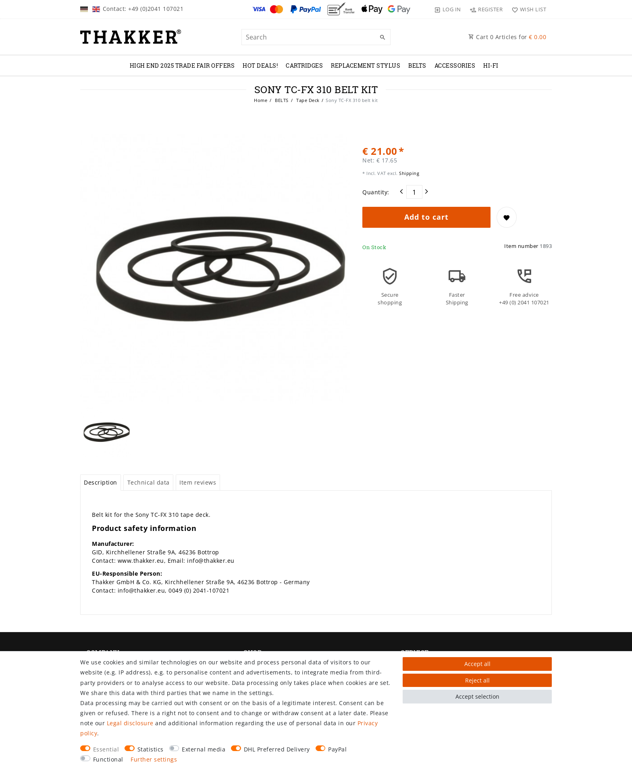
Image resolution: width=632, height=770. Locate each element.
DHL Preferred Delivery (277, 749)
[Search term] (316, 37)
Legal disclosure (130, 723)
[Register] (486, 9)
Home (260, 100)
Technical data (148, 482)
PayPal (337, 749)
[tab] (100, 482)
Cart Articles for (507, 37)
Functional (108, 759)
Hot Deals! (260, 65)
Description (100, 482)
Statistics (150, 749)
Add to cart (426, 217)
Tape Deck (307, 100)
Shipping (409, 173)
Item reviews (197, 482)
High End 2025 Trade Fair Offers (182, 65)
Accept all (477, 664)
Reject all (477, 680)
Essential (106, 749)
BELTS (417, 65)
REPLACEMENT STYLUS (365, 65)
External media (203, 749)
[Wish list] (527, 9)
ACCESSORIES (455, 65)
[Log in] (448, 9)
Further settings (154, 759)
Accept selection (477, 696)
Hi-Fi (491, 65)
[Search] (382, 37)
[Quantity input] (414, 192)
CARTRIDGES (304, 65)
